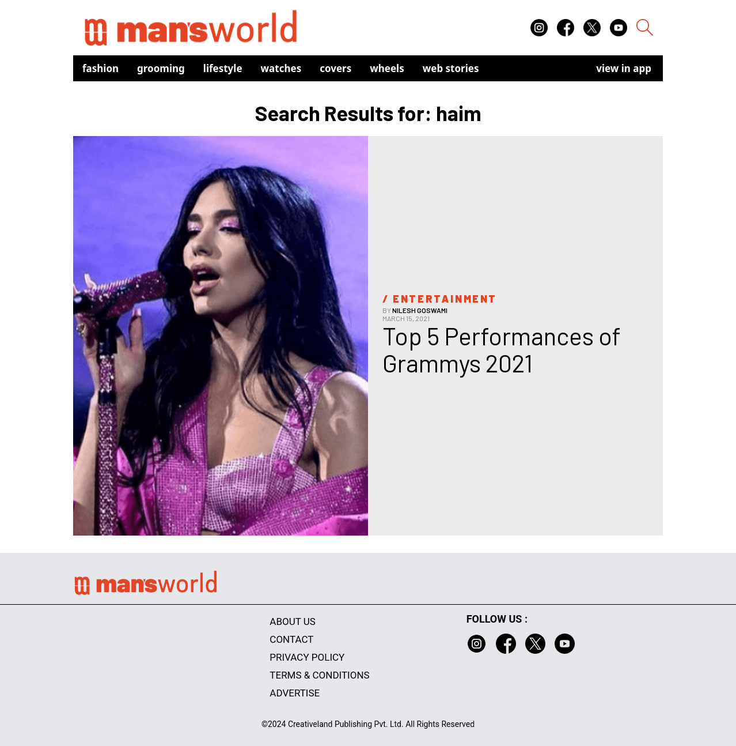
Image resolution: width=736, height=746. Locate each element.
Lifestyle (222, 68)
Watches (281, 68)
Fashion (100, 68)
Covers (335, 68)
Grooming (161, 68)
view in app (623, 68)
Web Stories (451, 68)
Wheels (387, 68)
